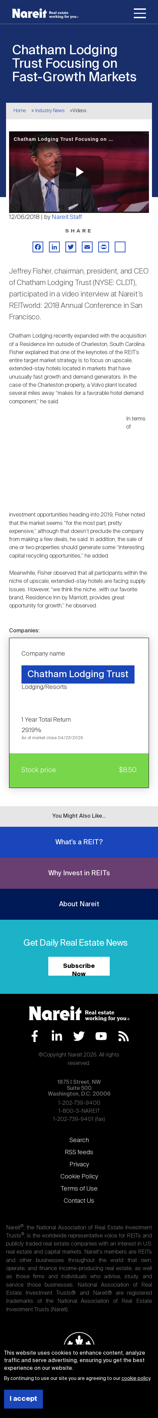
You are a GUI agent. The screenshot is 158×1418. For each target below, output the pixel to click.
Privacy (79, 1165)
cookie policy (135, 1378)
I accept (23, 1399)
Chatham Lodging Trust (78, 674)
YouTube (101, 1036)
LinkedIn (57, 1036)
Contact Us (79, 1201)
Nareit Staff (67, 217)
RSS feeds (79, 1152)
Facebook (35, 1036)
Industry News (50, 110)
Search (79, 1140)
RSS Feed (123, 1036)
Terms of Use (79, 1189)
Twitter (79, 1036)
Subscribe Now (79, 969)
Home (19, 110)
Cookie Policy (79, 1177)
